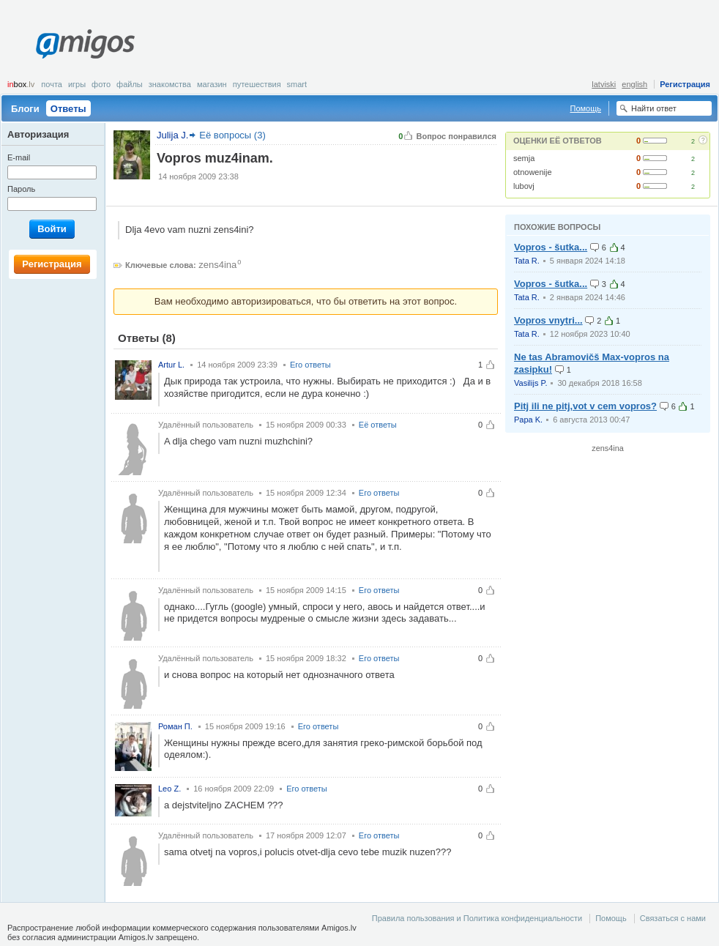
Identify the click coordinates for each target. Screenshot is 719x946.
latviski (604, 84)
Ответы (68, 108)
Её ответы (378, 424)
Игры (77, 84)
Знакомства (170, 84)
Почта (51, 84)
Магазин (212, 84)
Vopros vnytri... (548, 320)
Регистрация (685, 84)
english (634, 84)
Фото (101, 84)
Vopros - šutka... (550, 247)
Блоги (25, 108)
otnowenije (532, 172)
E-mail (18, 157)
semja (523, 158)
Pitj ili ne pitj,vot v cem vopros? (585, 406)
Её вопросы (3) (232, 135)
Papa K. (528, 419)
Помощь (586, 108)
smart (297, 84)
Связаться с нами (673, 918)
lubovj (523, 186)
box (20, 84)
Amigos (85, 44)
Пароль (21, 189)
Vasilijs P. (530, 383)
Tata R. (527, 260)
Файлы (129, 84)
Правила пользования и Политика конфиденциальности (477, 918)
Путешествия (257, 84)
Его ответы (310, 364)
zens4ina (217, 264)
